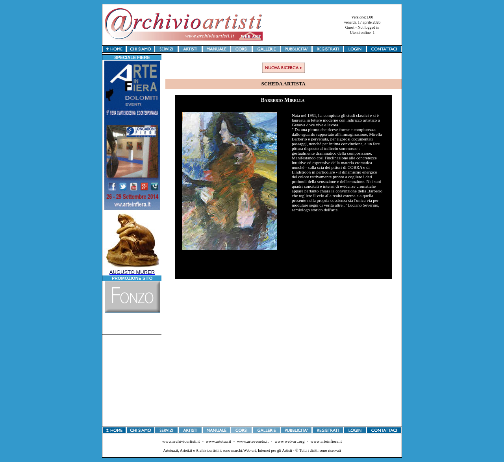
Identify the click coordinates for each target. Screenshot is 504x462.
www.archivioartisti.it (181, 441)
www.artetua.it (218, 441)
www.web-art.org (289, 441)
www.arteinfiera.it (326, 441)
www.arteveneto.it (253, 441)
